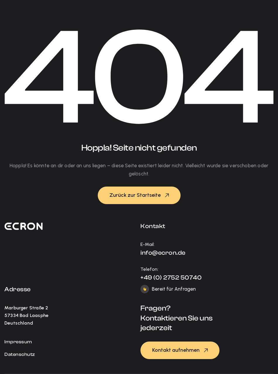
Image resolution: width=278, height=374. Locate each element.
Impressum (18, 341)
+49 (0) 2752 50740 (171, 277)
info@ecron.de (163, 252)
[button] (139, 195)
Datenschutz (19, 354)
